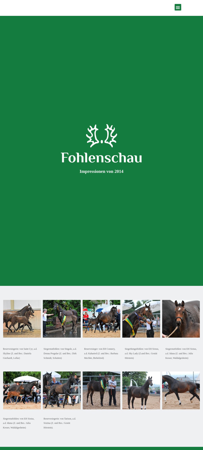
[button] (178, 7)
